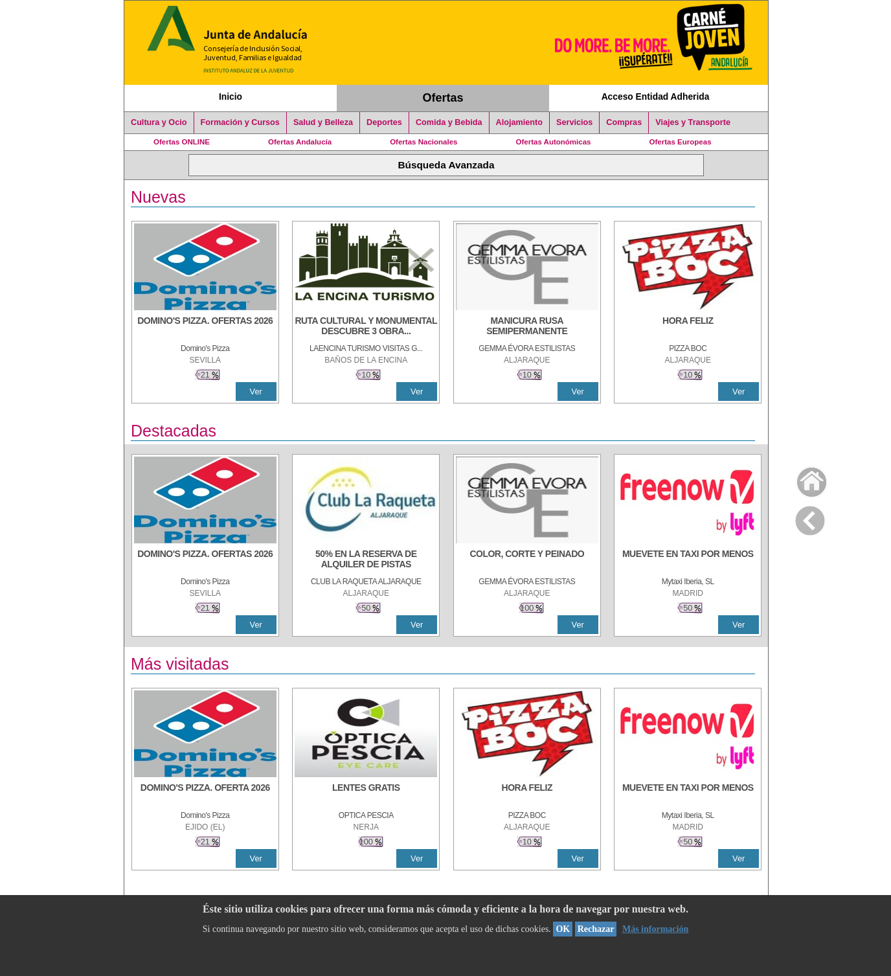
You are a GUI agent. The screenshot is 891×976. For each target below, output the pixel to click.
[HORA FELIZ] (687, 327)
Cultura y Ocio (159, 122)
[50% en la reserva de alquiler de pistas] (366, 560)
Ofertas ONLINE (181, 142)
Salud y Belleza (323, 122)
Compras (624, 122)
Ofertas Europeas (680, 142)
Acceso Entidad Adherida (656, 96)
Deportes (384, 122)
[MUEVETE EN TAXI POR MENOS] (687, 560)
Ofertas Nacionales (423, 142)
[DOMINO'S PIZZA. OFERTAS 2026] (205, 327)
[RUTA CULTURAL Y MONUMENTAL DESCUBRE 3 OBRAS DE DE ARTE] (366, 327)
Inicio (230, 96)
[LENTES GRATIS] (366, 794)
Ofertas (443, 97)
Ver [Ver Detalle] (256, 391)
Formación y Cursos (240, 122)
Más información (655, 929)
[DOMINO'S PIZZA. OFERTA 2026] (205, 794)
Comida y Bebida (449, 122)
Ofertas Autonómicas (553, 142)
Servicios (574, 122)
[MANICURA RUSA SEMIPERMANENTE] (527, 327)
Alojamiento (519, 122)
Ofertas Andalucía (300, 142)
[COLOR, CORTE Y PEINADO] (527, 560)
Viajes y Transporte (692, 122)
